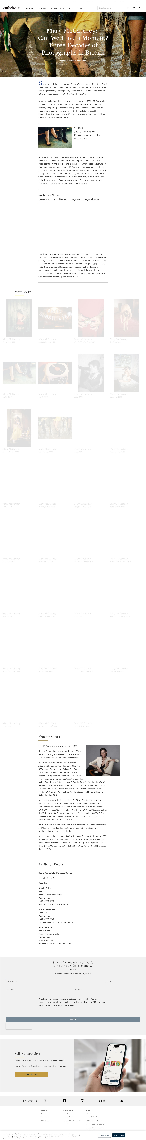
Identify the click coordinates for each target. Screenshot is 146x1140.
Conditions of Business (95, 1120)
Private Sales (57, 8)
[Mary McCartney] (19, 318)
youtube (102, 1101)
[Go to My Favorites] (134, 8)
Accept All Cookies (119, 1135)
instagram (82, 1100)
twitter (45, 1100)
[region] (73, 1135)
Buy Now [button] (42, 8)
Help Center (45, 1113)
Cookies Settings (104, 1135)
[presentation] (19, 1026)
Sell (71, 8)
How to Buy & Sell (118, 2)
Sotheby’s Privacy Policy (80, 999)
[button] (73, 198)
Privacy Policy (68, 1117)
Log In (44, 2)
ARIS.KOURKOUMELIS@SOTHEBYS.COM (56, 922)
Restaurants (88, 2)
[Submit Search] (128, 8)
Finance (81, 8)
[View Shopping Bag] (139, 8)
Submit (73, 1019)
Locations (44, 1117)
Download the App (47, 1120)
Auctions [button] (30, 8)
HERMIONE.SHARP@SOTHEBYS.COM (54, 944)
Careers (66, 1124)
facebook (64, 1100)
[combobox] (113, 8)
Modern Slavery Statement (96, 1124)
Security (89, 1113)
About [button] (75, 2)
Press (65, 1113)
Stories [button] (102, 2)
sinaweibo (121, 1101)
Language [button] (134, 2)
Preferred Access (59, 2)
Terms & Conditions (93, 1117)
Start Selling (31, 1074)
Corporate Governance (72, 1120)
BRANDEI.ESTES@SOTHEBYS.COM (53, 904)
